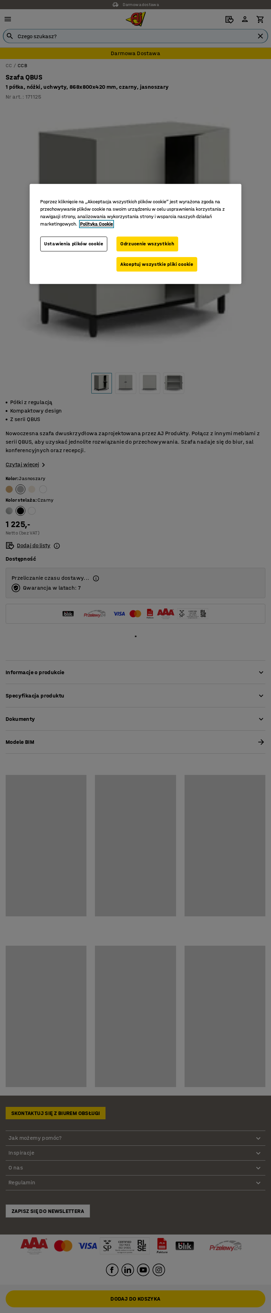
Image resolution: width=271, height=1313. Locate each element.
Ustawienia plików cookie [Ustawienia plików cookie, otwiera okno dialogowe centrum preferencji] (73, 244)
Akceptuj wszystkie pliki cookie (156, 264)
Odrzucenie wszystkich (147, 244)
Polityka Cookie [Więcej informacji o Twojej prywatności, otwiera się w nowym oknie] (96, 224)
